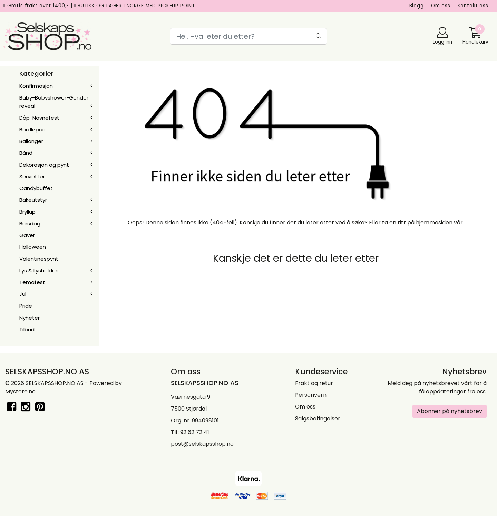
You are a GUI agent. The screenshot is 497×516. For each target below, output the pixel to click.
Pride (25, 305)
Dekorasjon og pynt (44, 164)
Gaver (27, 235)
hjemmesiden (434, 222)
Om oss (440, 5)
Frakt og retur (314, 383)
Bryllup (27, 211)
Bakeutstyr (33, 200)
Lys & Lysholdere (40, 270)
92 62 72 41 (194, 432)
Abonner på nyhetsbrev (449, 411)
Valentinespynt (38, 258)
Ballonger (31, 141)
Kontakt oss (473, 5)
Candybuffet (36, 188)
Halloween (32, 247)
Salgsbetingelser (317, 418)
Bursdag (29, 223)
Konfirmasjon (36, 86)
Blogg (416, 5)
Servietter (32, 176)
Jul (22, 294)
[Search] (248, 36)
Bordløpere (33, 129)
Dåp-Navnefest (39, 117)
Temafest (32, 282)
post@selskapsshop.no (202, 444)
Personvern (311, 395)
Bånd (25, 153)
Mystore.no (20, 391)
